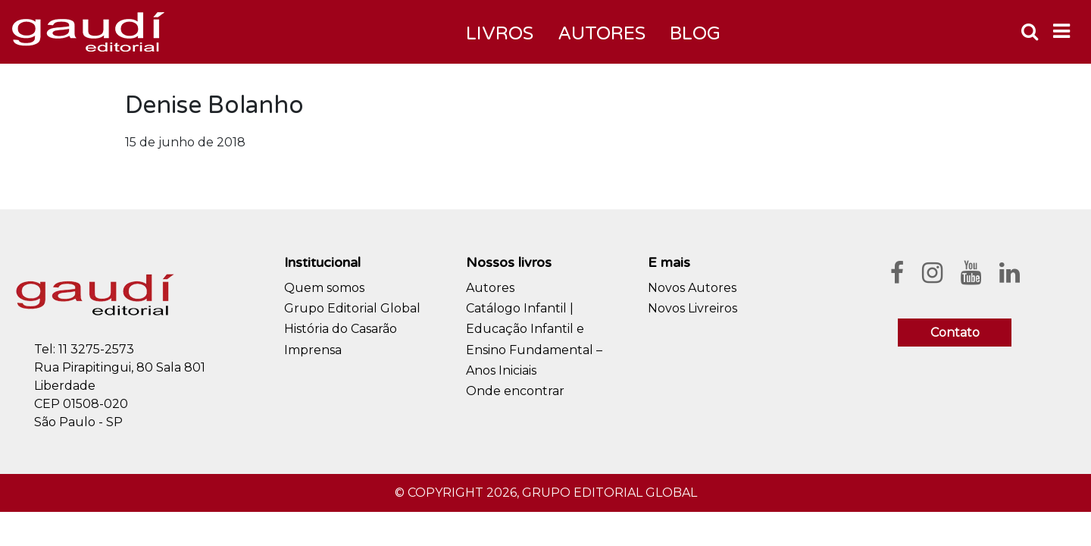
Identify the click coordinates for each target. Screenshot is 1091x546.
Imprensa (313, 350)
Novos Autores (692, 288)
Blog (695, 34)
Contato (955, 332)
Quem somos (324, 288)
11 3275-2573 (96, 349)
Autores (490, 288)
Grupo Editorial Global (352, 308)
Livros (499, 34)
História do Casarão (340, 329)
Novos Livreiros (692, 308)
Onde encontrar (515, 391)
